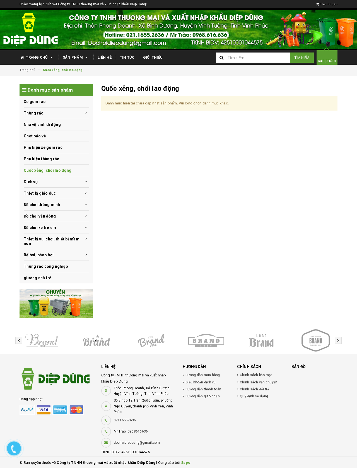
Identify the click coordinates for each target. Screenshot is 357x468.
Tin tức (127, 57)
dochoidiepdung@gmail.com (137, 443)
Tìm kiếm (302, 58)
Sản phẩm (76, 57)
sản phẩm (327, 60)
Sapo (185, 462)
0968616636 (138, 431)
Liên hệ (105, 57)
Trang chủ (37, 57)
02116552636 (125, 420)
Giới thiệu (153, 57)
